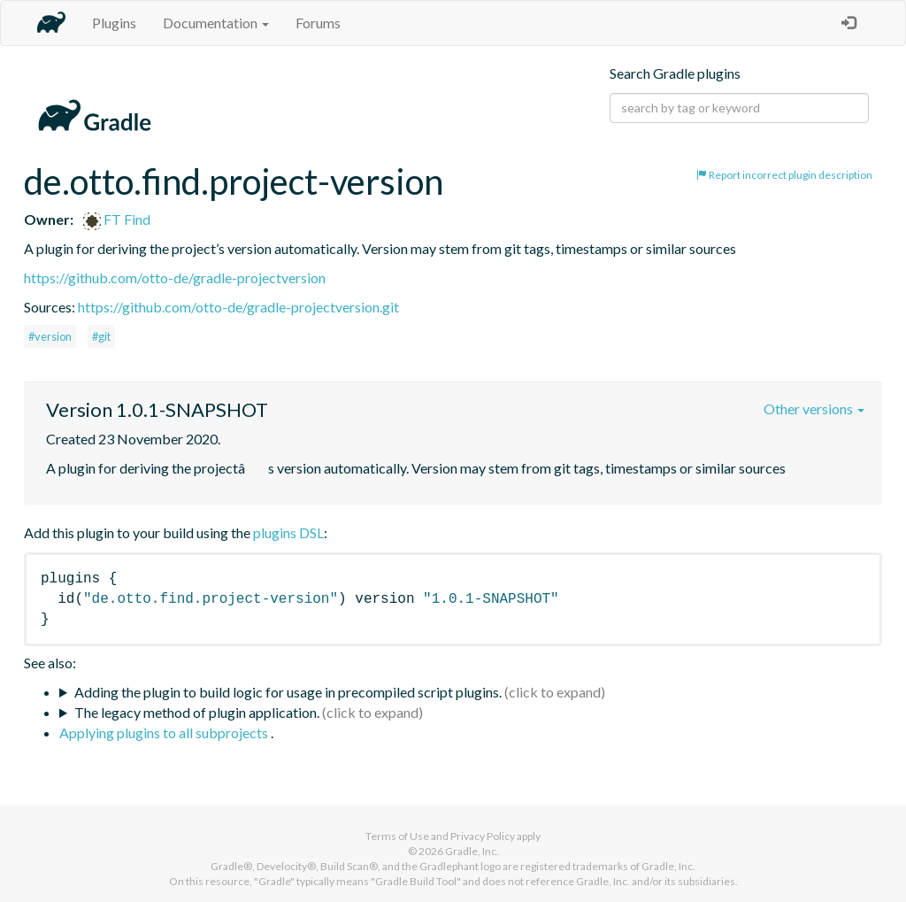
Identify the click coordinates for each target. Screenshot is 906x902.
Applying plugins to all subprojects (165, 732)
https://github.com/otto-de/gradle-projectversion (175, 277)
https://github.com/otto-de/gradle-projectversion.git (238, 306)
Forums (318, 22)
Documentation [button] (216, 22)
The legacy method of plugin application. (196, 712)
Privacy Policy (482, 836)
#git (101, 336)
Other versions (814, 408)
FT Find (116, 219)
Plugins (114, 22)
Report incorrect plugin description (784, 174)
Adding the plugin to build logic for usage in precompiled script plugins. (288, 691)
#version (50, 336)
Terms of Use (397, 836)
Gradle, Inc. (472, 851)
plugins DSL (288, 532)
